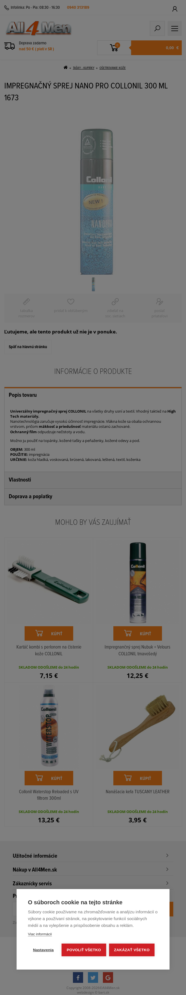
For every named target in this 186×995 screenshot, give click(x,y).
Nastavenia (43, 950)
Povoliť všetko (84, 950)
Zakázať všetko (132, 950)
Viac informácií (40, 934)
